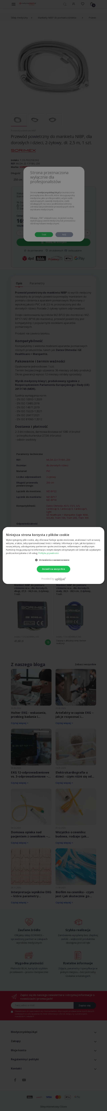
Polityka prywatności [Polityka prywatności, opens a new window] (48, 553)
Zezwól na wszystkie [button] (53, 569)
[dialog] (53, 555)
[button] (54, 560)
